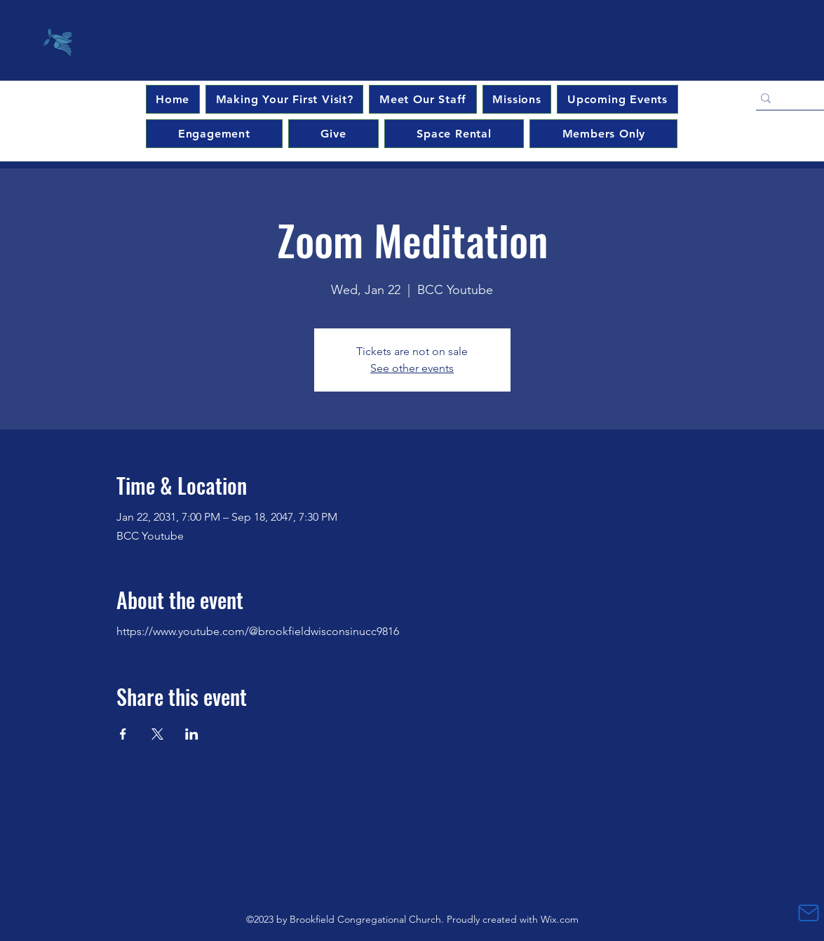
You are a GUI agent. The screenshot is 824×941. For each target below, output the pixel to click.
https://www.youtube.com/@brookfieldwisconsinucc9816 (257, 631)
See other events (412, 368)
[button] (617, 99)
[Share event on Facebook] (123, 734)
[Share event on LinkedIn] (191, 734)
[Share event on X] (157, 734)
